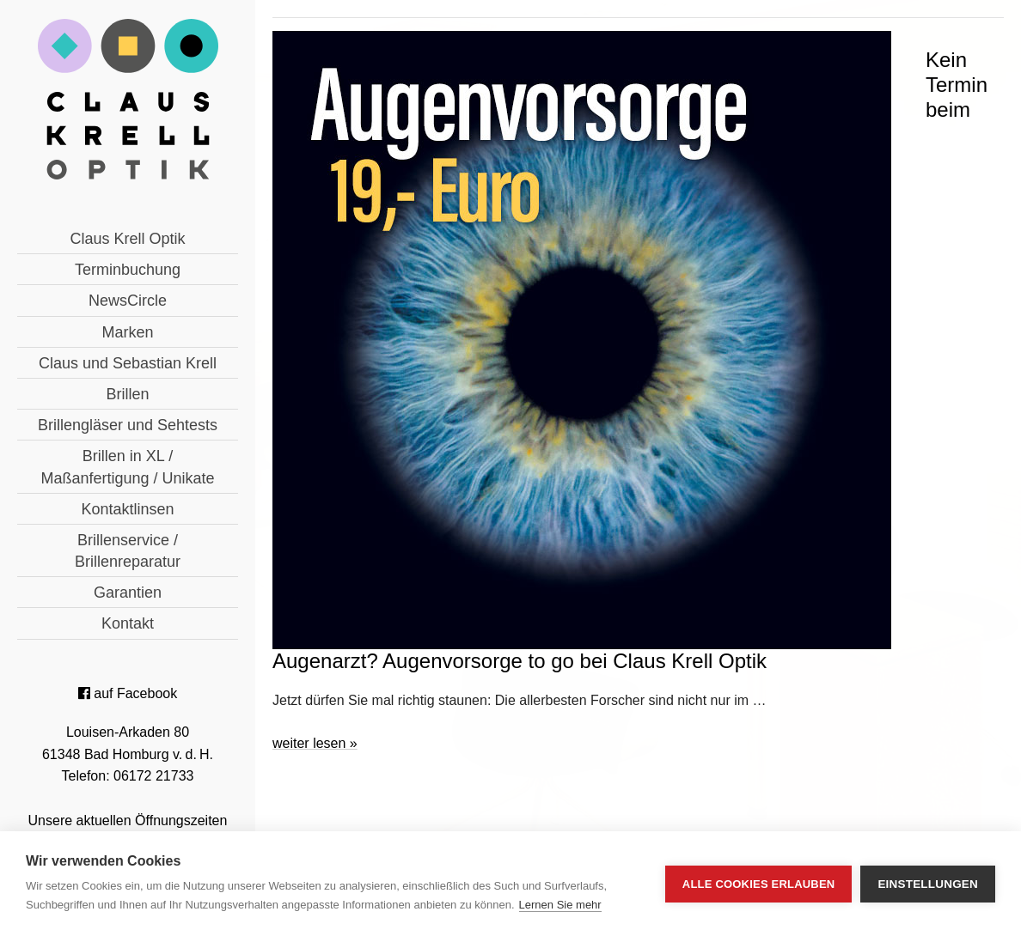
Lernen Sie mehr (560, 904)
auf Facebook (127, 693)
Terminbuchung (127, 269)
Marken (127, 332)
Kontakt (127, 623)
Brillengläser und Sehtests (127, 425)
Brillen (127, 394)
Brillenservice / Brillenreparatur (127, 551)
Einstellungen (927, 884)
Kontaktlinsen (127, 509)
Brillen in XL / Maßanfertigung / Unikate (127, 466)
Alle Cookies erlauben (758, 884)
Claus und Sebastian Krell (128, 363)
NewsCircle (128, 300)
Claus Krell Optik (127, 238)
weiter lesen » (315, 743)
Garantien (128, 592)
